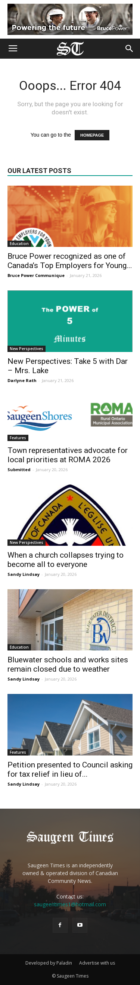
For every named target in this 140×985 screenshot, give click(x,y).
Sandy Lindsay (23, 574)
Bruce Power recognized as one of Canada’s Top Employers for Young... (69, 261)
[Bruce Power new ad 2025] (70, 19)
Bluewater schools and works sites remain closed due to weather (67, 664)
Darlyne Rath (22, 380)
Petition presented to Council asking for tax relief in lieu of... (70, 769)
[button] (129, 49)
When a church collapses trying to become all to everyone (65, 560)
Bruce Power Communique (36, 275)
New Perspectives (26, 348)
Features (18, 437)
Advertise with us (97, 963)
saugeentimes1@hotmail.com (70, 904)
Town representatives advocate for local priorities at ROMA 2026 (67, 455)
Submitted (19, 469)
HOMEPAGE (92, 135)
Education (19, 243)
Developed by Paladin (48, 963)
